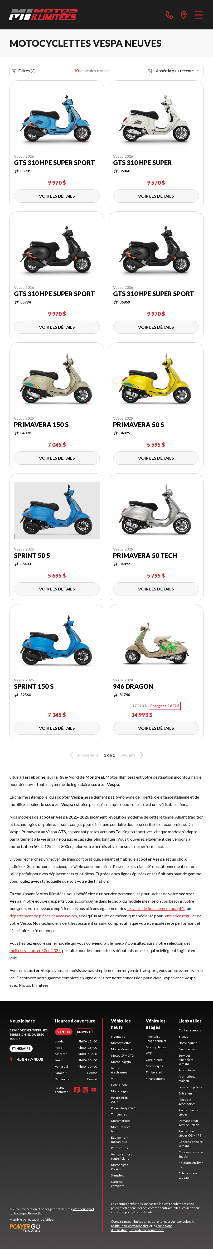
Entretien (185, 1093)
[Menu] (199, 14)
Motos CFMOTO (122, 1055)
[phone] (169, 14)
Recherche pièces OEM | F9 (189, 1133)
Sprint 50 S (32, 555)
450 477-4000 (26, 1059)
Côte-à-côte (119, 1085)
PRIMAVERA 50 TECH (145, 555)
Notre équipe (187, 1043)
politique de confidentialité (130, 1226)
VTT (114, 1079)
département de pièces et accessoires (43, 915)
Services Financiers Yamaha (185, 1059)
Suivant (132, 755)
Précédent (83, 755)
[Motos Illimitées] (43, 14)
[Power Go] (55, 1228)
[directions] (184, 14)
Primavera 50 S (138, 424)
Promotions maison (186, 1079)
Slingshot (117, 1175)
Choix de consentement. (146, 1230)
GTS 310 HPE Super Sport (54, 162)
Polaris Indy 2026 (123, 1108)
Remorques (119, 1148)
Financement (155, 1079)
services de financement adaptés (156, 908)
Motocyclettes (121, 1043)
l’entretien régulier (179, 915)
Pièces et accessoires (187, 1102)
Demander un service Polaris (188, 1123)
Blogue (183, 1037)
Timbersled (119, 1114)
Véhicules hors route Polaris (121, 1156)
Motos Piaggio (121, 1062)
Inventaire (118, 1037)
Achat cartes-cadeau (187, 1175)
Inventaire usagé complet (156, 1039)
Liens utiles (190, 1020)
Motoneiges (119, 1091)
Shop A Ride (45, 1219)
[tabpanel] (76, 1060)
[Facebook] (77, 1090)
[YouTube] (94, 1090)
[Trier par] (175, 70)
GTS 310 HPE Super (142, 162)
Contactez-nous (189, 1030)
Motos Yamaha (121, 1049)
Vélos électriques (119, 1070)
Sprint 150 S (34, 686)
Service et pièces (190, 1087)
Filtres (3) (24, 71)
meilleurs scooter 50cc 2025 (35, 950)
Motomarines (120, 1121)
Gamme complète (117, 1184)
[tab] (63, 1031)
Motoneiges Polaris (119, 1167)
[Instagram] (85, 1090)
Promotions (186, 1070)
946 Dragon (133, 686)
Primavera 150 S (41, 424)
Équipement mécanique (119, 1139)
